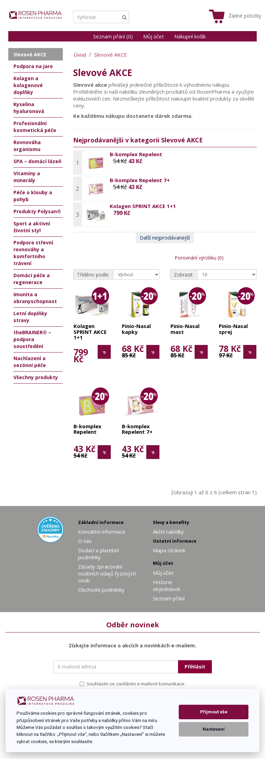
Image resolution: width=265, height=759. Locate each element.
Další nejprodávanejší (165, 237)
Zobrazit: (184, 274)
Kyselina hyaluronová (28, 107)
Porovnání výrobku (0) (199, 257)
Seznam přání (169, 598)
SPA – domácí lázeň (37, 161)
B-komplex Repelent (136, 154)
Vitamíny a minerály (26, 177)
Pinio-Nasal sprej (233, 329)
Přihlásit (195, 666)
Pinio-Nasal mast (184, 329)
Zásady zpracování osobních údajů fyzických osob (107, 573)
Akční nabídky (168, 531)
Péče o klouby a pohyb (32, 196)
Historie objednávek (166, 585)
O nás (85, 540)
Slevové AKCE (110, 54)
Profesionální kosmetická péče (34, 126)
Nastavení (214, 729)
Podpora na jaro (33, 66)
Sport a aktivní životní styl (31, 227)
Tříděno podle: (93, 274)
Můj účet (153, 36)
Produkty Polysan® (37, 211)
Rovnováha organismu (27, 145)
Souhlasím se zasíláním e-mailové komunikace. (132, 684)
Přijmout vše (213, 711)
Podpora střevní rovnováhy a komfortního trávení (33, 252)
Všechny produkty (35, 377)
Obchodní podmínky (101, 589)
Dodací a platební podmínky (98, 554)
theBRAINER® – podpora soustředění (32, 339)
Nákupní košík (190, 36)
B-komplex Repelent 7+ (140, 180)
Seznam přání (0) (113, 36)
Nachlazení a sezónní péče (29, 361)
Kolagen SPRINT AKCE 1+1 (143, 206)
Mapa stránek (169, 550)
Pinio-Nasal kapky (136, 329)
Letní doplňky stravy (30, 317)
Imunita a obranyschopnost (35, 297)
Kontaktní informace (101, 531)
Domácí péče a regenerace (31, 278)
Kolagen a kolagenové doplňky (28, 85)
